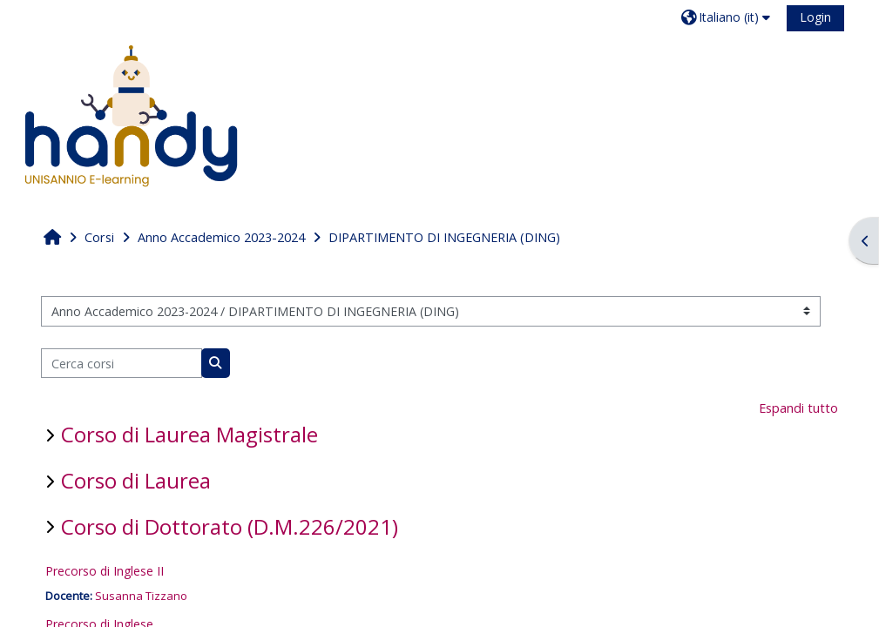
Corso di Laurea (136, 480)
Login (815, 17)
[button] (728, 16)
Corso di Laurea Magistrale (189, 434)
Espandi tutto (798, 408)
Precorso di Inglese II (104, 571)
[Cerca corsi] (121, 363)
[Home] (131, 115)
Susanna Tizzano (141, 595)
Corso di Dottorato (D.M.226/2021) (229, 526)
